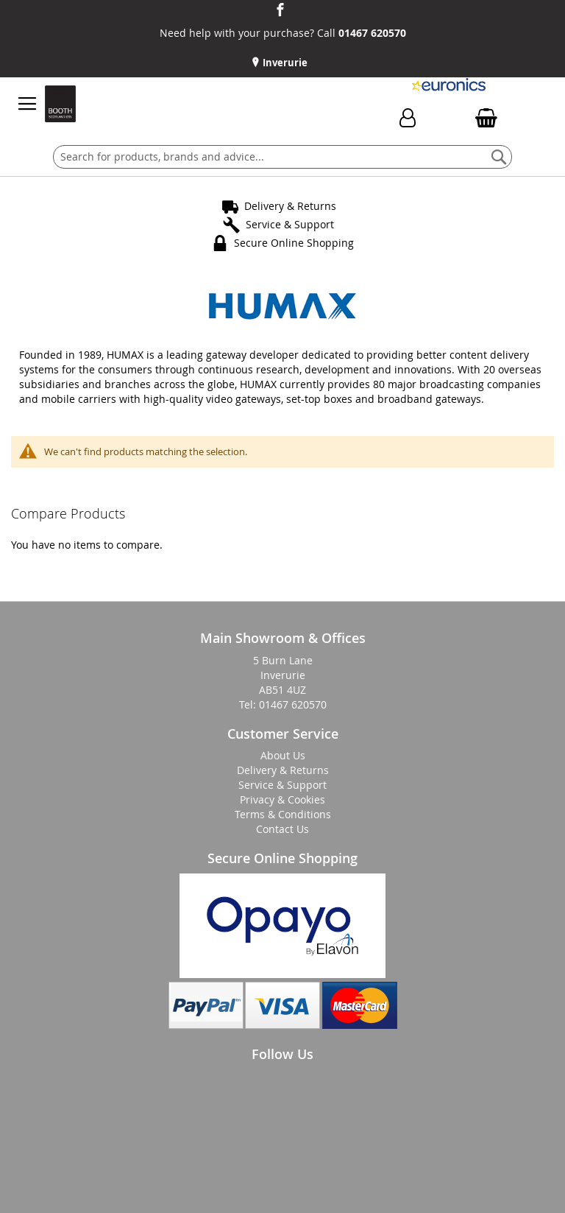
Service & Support (290, 224)
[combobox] (282, 157)
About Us (282, 755)
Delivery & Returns (290, 206)
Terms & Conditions (283, 814)
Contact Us (282, 829)
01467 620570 (372, 33)
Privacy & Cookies (282, 799)
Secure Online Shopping (294, 243)
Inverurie (284, 62)
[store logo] (60, 104)
